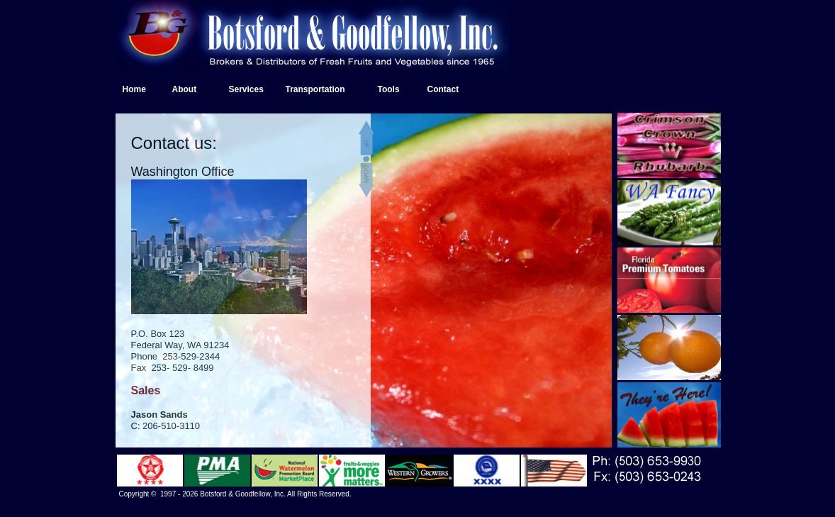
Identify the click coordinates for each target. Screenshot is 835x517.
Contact (443, 89)
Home (134, 89)
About (184, 89)
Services (246, 89)
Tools (389, 89)
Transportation (315, 89)
